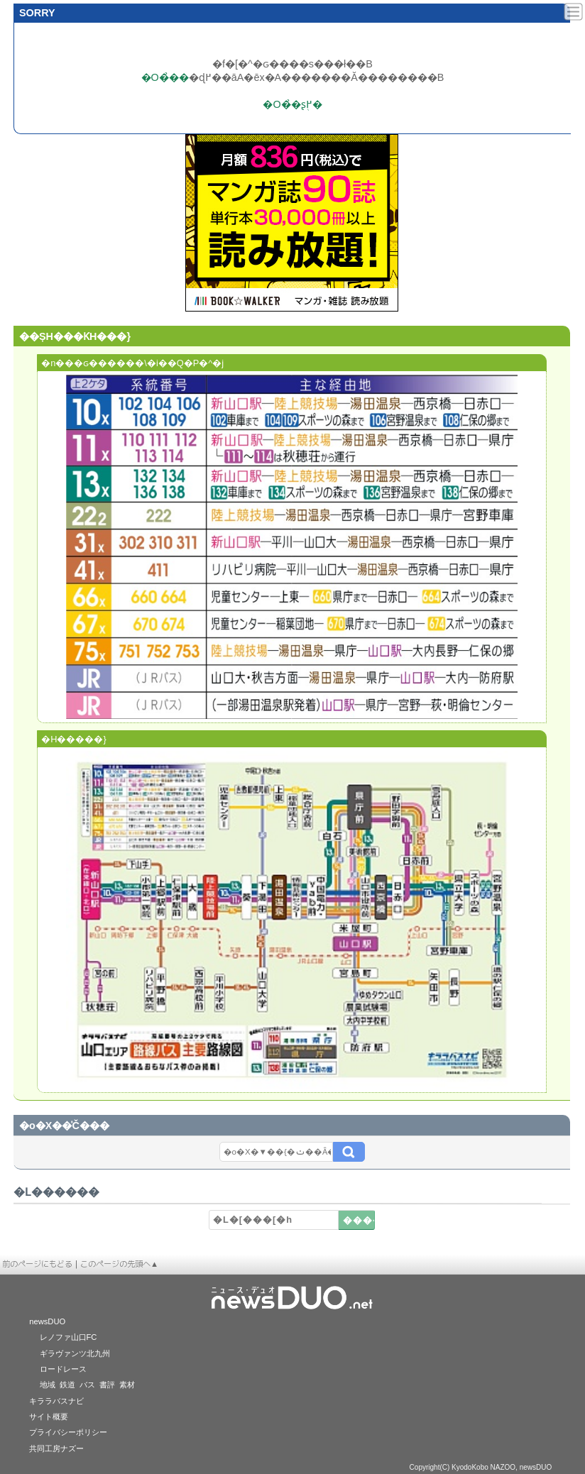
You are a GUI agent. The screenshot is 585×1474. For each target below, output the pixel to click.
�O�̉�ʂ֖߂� (292, 104)
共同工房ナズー (56, 1448)
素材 (127, 1384)
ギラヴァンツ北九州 (75, 1353)
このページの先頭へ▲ (119, 1264)
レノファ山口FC (68, 1337)
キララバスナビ (56, 1401)
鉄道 (67, 1384)
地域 (47, 1384)
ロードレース (63, 1369)
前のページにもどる (37, 1264)
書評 (107, 1384)
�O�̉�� (165, 77)
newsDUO (47, 1321)
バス (87, 1384)
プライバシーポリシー (68, 1432)
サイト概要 (48, 1416)
